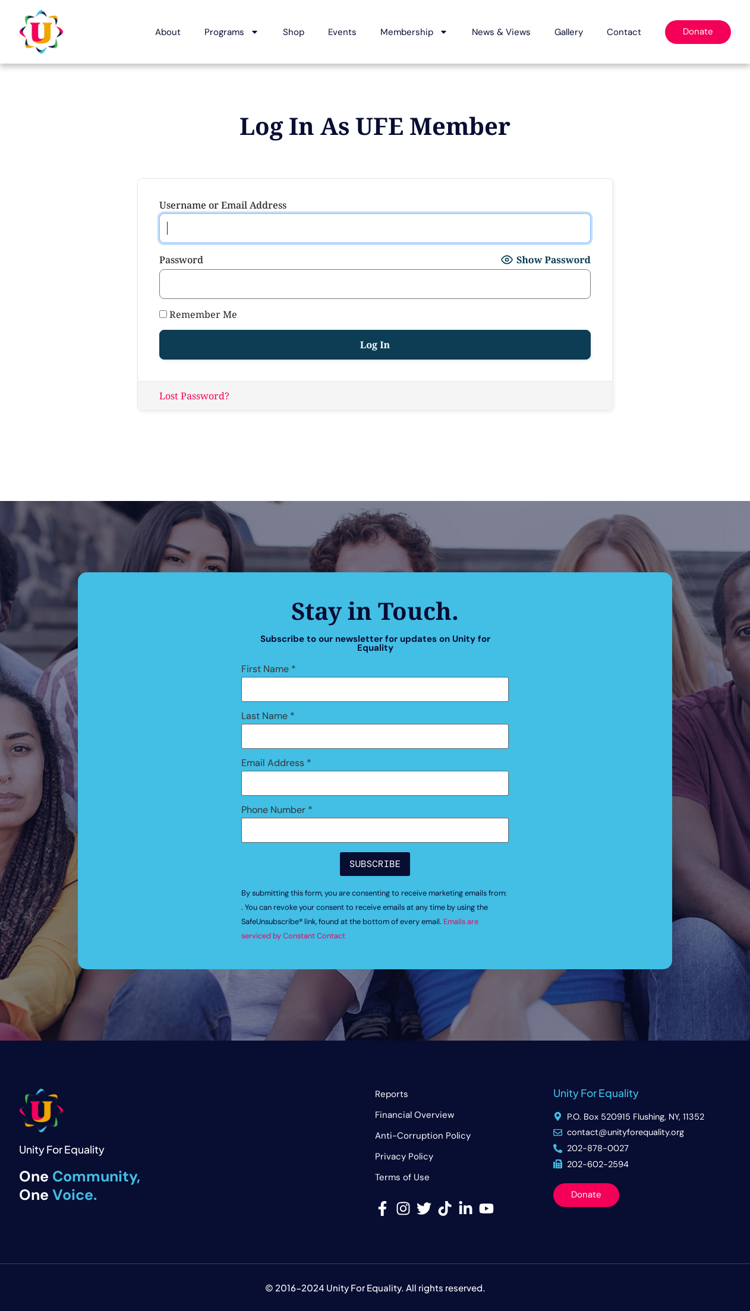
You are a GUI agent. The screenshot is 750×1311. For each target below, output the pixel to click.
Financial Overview (414, 1115)
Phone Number (277, 810)
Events (342, 32)
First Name (268, 669)
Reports (391, 1094)
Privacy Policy (404, 1156)
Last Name (268, 716)
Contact (624, 32)
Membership (414, 31)
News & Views (501, 32)
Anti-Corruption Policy (423, 1136)
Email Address (276, 763)
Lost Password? (194, 395)
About (168, 32)
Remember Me (198, 314)
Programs (231, 31)
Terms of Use (402, 1177)
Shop (293, 32)
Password (181, 259)
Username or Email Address (222, 205)
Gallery (568, 32)
